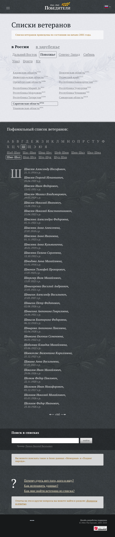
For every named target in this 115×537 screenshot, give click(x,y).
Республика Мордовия (27, 92)
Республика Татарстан (27, 97)
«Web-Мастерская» (89, 523)
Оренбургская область (27, 82)
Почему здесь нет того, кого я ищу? (49, 480)
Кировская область (25, 72)
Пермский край (69, 77)
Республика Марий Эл (27, 88)
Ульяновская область (26, 108)
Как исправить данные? (41, 486)
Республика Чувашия (72, 92)
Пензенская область (72, 72)
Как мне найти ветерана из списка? (49, 491)
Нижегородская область (28, 77)
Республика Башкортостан (76, 82)
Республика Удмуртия (73, 88)
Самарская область (71, 97)
